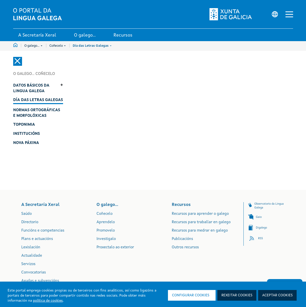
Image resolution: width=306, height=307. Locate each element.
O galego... (33, 45)
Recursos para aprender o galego (200, 214)
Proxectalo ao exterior (115, 247)
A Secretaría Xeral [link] (37, 35)
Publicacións (182, 239)
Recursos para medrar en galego (200, 231)
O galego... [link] (85, 35)
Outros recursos (185, 247)
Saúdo (26, 214)
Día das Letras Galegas (92, 45)
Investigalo (106, 239)
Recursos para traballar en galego (201, 222)
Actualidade (31, 256)
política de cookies (48, 300)
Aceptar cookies (277, 295)
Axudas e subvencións (40, 281)
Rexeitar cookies (236, 295)
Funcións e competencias (42, 231)
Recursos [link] (122, 35)
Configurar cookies (190, 295)
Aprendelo (106, 222)
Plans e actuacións (37, 239)
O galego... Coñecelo (34, 74)
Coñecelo (57, 45)
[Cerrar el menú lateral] (17, 61)
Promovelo (106, 231)
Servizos (28, 264)
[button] (289, 14)
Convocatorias (33, 272)
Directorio (29, 222)
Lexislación (30, 247)
